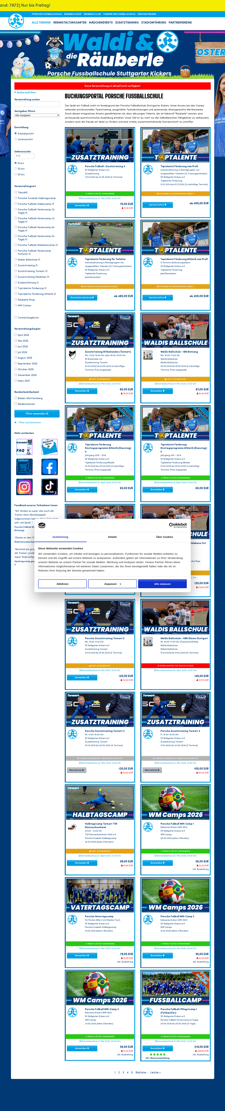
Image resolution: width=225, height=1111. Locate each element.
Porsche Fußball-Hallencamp (34, 203)
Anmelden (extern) (82, 297)
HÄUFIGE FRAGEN (147, 14)
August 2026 (23, 357)
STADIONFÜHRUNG (153, 22)
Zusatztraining (26, 265)
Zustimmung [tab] (60, 536)
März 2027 (22, 380)
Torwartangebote (26, 317)
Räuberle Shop (24, 299)
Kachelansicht (24, 133)
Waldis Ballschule (27, 259)
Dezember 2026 (25, 375)
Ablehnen (62, 583)
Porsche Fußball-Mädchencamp (36, 245)
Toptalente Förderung (30, 288)
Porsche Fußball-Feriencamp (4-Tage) (34, 229)
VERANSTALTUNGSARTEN (70, 22)
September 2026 (25, 363)
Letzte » (155, 1072)
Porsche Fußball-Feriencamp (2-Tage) (34, 211)
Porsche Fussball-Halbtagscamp (35, 198)
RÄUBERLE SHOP (73, 14)
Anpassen (112, 583)
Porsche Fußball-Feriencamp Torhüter (32, 252)
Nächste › (142, 1072)
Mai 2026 (21, 340)
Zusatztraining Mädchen (31, 276)
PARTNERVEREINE (180, 22)
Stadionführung (26, 282)
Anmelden (82, 205)
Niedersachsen (24, 404)
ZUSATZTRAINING (127, 22)
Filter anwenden (37, 413)
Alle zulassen (162, 583)
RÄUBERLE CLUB (92, 14)
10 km (19, 163)
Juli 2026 (20, 352)
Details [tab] (112, 536)
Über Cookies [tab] (164, 536)
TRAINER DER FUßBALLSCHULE (119, 14)
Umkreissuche (24, 152)
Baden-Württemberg (28, 398)
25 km (19, 168)
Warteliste (76, 770)
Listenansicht (23, 139)
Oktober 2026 (24, 369)
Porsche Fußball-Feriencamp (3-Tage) (34, 220)
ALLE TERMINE (41, 22)
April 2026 (21, 335)
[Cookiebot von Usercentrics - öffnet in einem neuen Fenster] (171, 525)
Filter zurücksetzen (30, 422)
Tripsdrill (20, 192)
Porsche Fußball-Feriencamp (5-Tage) (34, 238)
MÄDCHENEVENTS (101, 22)
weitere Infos (157, 205)
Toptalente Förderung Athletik (35, 294)
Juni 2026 (21, 346)
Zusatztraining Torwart (30, 271)
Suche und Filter (26, 92)
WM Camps (22, 305)
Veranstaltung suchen (37, 100)
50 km (19, 174)
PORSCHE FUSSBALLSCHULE (47, 14)
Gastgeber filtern (37, 113)
